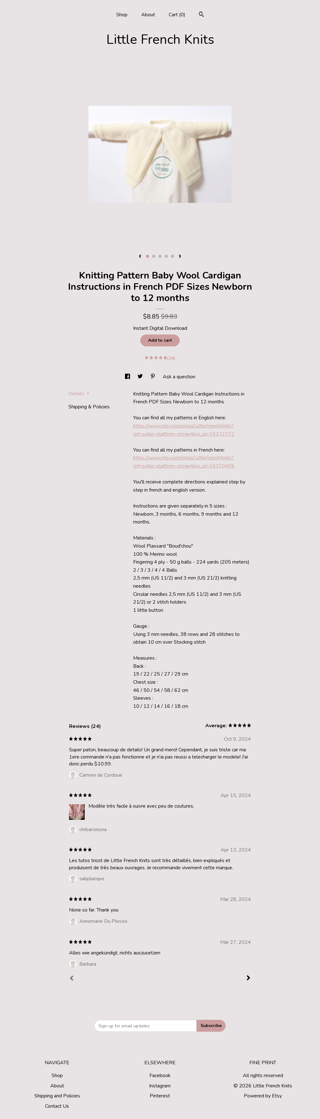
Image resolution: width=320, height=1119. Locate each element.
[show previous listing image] (140, 256)
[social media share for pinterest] (153, 376)
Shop (122, 14)
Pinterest (160, 1095)
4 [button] (166, 256)
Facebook (160, 1075)
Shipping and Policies (57, 1095)
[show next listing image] (180, 256)
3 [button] (160, 256)
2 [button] (153, 256)
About (148, 14)
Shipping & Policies (89, 406)
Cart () (177, 14)
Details (78, 393)
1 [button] (147, 256)
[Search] (201, 15)
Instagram (160, 1085)
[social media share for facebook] (128, 376)
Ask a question (179, 376)
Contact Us (57, 1106)
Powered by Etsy (263, 1095)
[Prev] (71, 978)
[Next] (248, 978)
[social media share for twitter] (141, 376)
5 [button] (172, 256)
